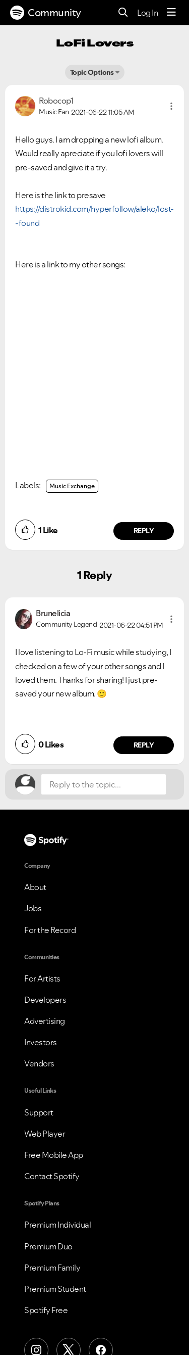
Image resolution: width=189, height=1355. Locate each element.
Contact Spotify (52, 1176)
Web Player (44, 1133)
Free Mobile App (53, 1154)
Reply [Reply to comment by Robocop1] (144, 531)
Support (38, 1112)
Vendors (39, 1063)
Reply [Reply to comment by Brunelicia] (144, 745)
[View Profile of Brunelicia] (53, 613)
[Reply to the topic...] (103, 784)
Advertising (44, 1020)
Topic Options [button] (92, 72)
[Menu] (171, 13)
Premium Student (55, 1288)
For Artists (42, 978)
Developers (45, 999)
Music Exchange (72, 486)
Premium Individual (57, 1224)
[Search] (123, 13)
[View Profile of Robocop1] (56, 100)
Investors (40, 1042)
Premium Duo (48, 1246)
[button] (171, 106)
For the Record (50, 930)
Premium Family (52, 1267)
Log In (147, 12)
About (35, 887)
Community (45, 13)
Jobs (32, 908)
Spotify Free (46, 1310)
